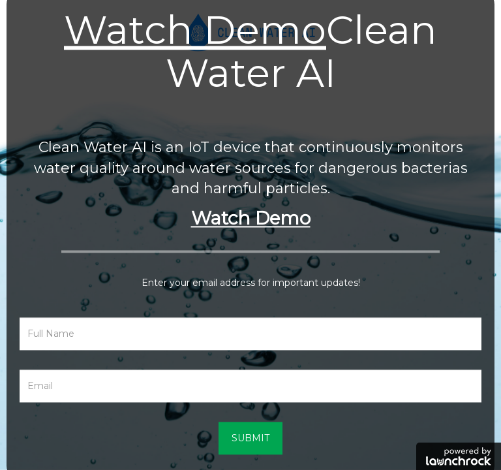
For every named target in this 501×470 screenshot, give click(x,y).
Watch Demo (195, 30)
